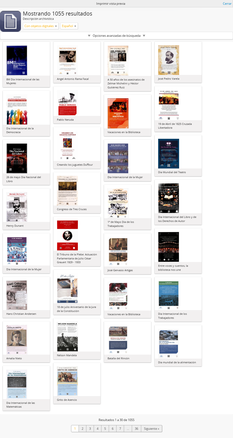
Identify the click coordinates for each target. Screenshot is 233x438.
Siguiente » (151, 428)
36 (136, 428)
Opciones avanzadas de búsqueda (117, 35)
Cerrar (227, 3)
